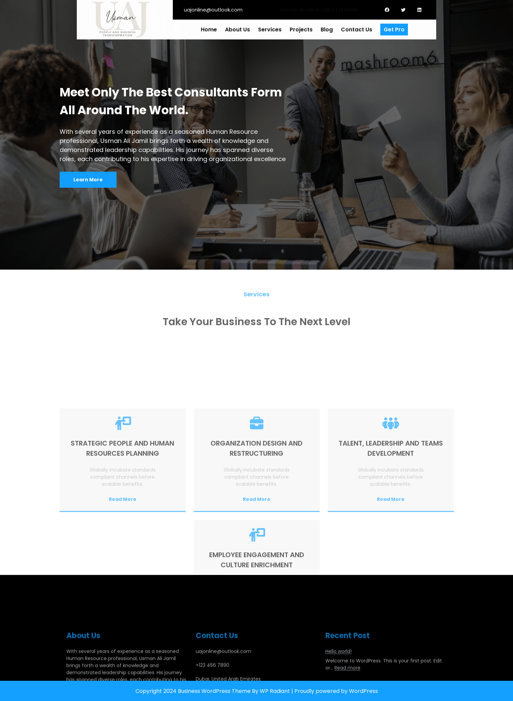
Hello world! (338, 674)
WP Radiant (275, 691)
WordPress (363, 691)
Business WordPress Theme (214, 691)
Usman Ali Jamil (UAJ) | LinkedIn (319, 8)
